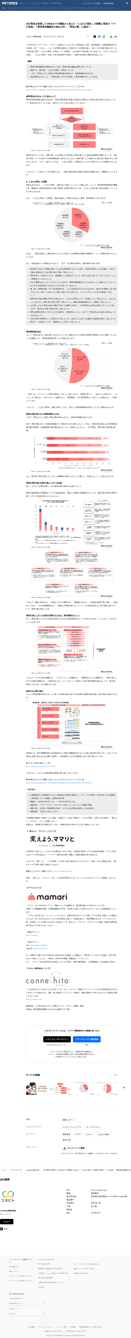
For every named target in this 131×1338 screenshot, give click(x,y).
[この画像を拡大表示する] (37, 1088)
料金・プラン (13, 1271)
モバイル (24, 8)
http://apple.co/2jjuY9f (39, 945)
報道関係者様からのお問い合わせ (90, 1327)
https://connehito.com (34, 999)
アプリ (33, 8)
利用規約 (73, 1327)
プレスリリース (16, 1170)
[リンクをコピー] (116, 37)
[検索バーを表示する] (127, 3)
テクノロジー (13, 8)
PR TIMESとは (14, 1267)
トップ (4, 1170)
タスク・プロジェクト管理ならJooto (86, 1264)
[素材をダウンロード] (111, 37)
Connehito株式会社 (33, 1170)
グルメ (102, 8)
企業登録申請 (108, 3)
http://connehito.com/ (99, 1190)
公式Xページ (13, 1309)
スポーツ (111, 8)
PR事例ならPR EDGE (80, 1273)
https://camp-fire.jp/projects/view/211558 (41, 766)
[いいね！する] (88, 37)
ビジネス (93, 8)
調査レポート (68, 1120)
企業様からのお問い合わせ (53, 1331)
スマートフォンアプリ (72, 1127)
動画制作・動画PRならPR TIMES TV (50, 1269)
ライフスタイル (81, 8)
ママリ (78, 1134)
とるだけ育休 (103, 1134)
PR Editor (41, 1287)
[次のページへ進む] (123, 1087)
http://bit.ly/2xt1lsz (40, 949)
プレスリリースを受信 (91, 3)
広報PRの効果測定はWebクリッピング (51, 1282)
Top (3, 8)
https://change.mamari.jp (63, 871)
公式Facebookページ (16, 1298)
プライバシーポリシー (45, 1327)
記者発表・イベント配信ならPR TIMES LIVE (53, 1273)
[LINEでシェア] (104, 37)
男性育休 (66, 1134)
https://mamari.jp (32, 935)
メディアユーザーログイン (57, 1039)
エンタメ (42, 8)
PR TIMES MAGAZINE (45, 1278)
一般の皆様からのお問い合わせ (76, 1331)
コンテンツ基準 (61, 1327)
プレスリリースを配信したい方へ (20, 1280)
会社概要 (32, 1327)
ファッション (67, 8)
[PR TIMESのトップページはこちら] (31, 3)
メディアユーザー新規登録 (86, 1039)
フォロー (7, 1222)
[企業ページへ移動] (8, 1197)
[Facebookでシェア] (99, 37)
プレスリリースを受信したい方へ (20, 1276)
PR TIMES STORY (44, 1264)
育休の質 (66, 1140)
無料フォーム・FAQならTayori (83, 1269)
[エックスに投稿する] (95, 37)
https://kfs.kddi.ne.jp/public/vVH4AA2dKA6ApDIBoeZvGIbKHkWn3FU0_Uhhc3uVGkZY (59, 90)
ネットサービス (93, 1127)
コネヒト (89, 1134)
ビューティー (53, 8)
